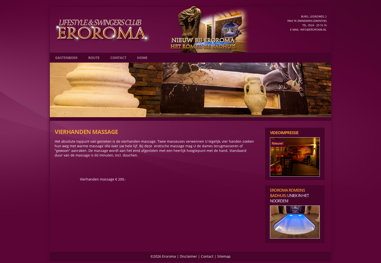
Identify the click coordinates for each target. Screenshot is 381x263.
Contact (118, 57)
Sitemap (224, 256)
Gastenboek (66, 57)
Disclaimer (188, 256)
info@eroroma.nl (313, 29)
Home (142, 57)
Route (94, 57)
